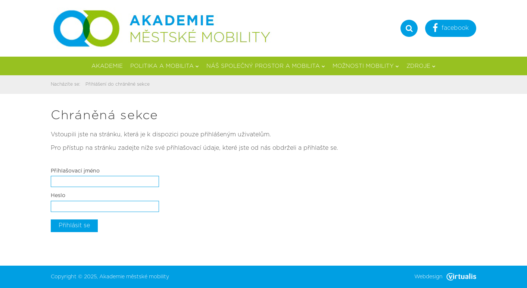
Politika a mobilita (164, 66)
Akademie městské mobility (134, 276)
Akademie (107, 66)
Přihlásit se (74, 225)
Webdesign (445, 276)
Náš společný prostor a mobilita (265, 66)
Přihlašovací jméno (75, 171)
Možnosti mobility (366, 66)
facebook (451, 28)
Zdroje (421, 66)
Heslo (58, 195)
